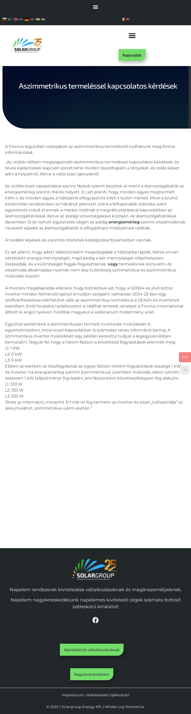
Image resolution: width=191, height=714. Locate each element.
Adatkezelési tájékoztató (108, 695)
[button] (95, 7)
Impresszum (73, 695)
